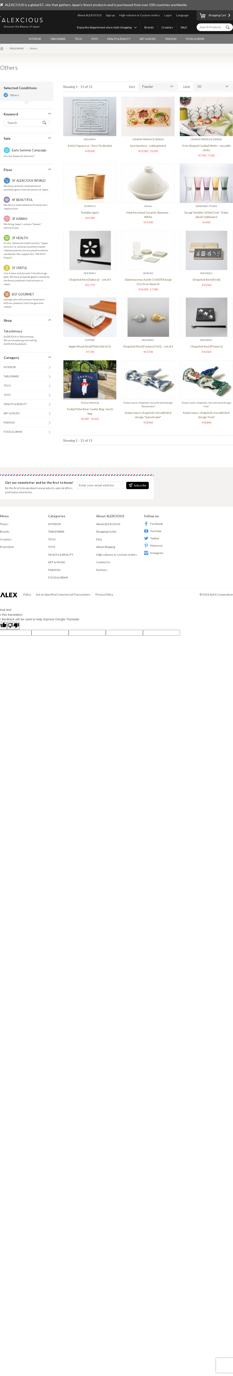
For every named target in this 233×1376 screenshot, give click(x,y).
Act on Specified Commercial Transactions (63, 594)
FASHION (170, 38)
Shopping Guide (106, 531)
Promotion (7, 547)
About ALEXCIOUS (89, 15)
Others (14, 95)
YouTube (152, 531)
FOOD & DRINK (195, 38)
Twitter (151, 538)
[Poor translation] (13, 626)
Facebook (153, 524)
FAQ (99, 539)
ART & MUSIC (148, 38)
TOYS (94, 38)
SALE (184, 27)
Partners (102, 570)
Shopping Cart (213, 16)
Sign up (110, 15)
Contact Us (103, 562)
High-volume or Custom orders (139, 15)
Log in (168, 15)
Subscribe (137, 485)
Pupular (147, 86)
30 (199, 86)
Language (182, 15)
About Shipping (105, 547)
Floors (4, 524)
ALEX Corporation (221, 594)
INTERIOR (35, 38)
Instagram (153, 553)
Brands (149, 27)
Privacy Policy (104, 594)
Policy (27, 594)
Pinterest (153, 546)
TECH (78, 38)
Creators (167, 27)
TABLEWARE (58, 38)
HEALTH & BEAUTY (118, 38)
